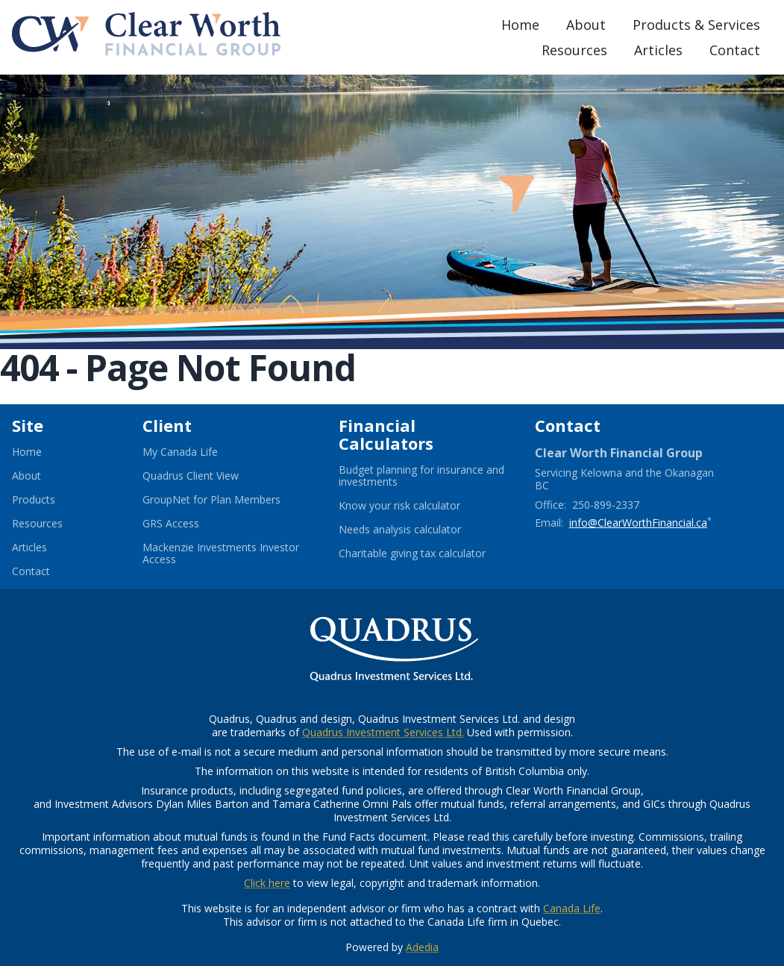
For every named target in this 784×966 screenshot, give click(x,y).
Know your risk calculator (418, 506)
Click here (267, 883)
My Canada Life (198, 452)
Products (33, 500)
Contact (734, 50)
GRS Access (189, 524)
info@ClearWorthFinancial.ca (638, 522)
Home (520, 25)
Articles (658, 50)
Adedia (422, 947)
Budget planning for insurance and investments (421, 476)
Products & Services (696, 25)
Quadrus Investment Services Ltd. (383, 732)
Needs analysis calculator (418, 530)
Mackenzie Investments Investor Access (220, 553)
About (586, 25)
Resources (574, 50)
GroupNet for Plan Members (228, 500)
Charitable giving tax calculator (425, 553)
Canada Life (571, 908)
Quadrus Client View (208, 476)
